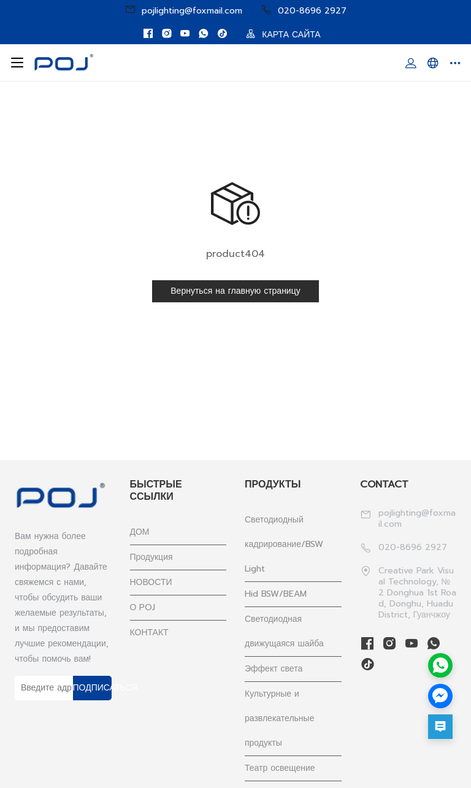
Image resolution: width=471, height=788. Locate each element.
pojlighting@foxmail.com (183, 10)
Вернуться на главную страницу (235, 291)
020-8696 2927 (304, 10)
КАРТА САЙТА (283, 34)
